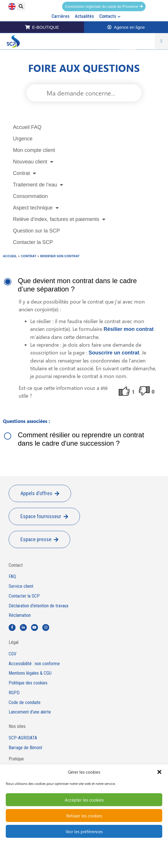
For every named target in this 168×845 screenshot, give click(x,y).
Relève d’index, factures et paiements (59, 219)
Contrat (24, 173)
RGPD (14, 692)
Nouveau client (33, 161)
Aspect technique (36, 207)
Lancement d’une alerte (30, 712)
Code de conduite (25, 702)
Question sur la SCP (36, 231)
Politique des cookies (28, 683)
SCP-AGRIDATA (23, 738)
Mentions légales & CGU (30, 673)
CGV (12, 654)
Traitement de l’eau (38, 184)
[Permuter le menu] (161, 41)
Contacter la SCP (33, 242)
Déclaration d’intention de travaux (38, 606)
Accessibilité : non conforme (34, 663)
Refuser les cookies (84, 816)
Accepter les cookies (84, 800)
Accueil (10, 256)
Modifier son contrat (60, 256)
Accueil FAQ (27, 127)
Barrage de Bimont (25, 747)
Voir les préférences (84, 831)
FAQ (12, 576)
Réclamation (20, 615)
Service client (21, 586)
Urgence (23, 139)
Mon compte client (34, 150)
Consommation (30, 196)
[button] (159, 772)
